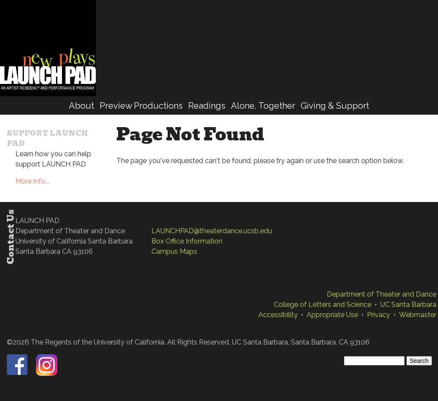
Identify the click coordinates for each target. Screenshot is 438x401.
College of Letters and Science (322, 304)
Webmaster (417, 315)
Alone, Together (263, 106)
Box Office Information (186, 241)
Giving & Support (335, 106)
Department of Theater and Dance (381, 294)
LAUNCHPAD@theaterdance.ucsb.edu (211, 231)
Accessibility (278, 315)
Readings (206, 106)
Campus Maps (174, 251)
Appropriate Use (332, 315)
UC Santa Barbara (408, 304)
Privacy (378, 315)
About (81, 106)
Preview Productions (141, 106)
